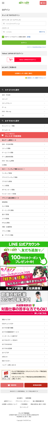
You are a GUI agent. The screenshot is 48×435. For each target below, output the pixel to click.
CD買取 (4, 165)
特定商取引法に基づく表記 (24, 416)
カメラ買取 (5, 206)
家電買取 (5, 202)
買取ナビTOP (6, 319)
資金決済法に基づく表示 (38, 404)
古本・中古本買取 (7, 144)
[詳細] (29, 37)
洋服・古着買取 (7, 227)
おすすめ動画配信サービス (10, 332)
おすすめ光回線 (7, 348)
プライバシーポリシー (23, 401)
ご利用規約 (24, 404)
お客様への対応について (9, 404)
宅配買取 (13, 385)
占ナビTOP (5, 353)
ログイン (24, 43)
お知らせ (5, 357)
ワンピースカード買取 (9, 194)
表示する (42, 32)
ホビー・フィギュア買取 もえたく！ (13, 169)
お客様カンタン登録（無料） (24, 73)
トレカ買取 (5, 185)
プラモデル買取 (7, 181)
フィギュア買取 (7, 173)
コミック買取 (6, 148)
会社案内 (19, 398)
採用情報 (28, 398)
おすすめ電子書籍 (7, 328)
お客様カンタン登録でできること (36, 78)
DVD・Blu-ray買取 (8, 161)
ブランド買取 (6, 231)
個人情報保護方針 (38, 401)
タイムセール (6, 130)
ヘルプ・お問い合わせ (9, 365)
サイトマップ (24, 407)
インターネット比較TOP (9, 336)
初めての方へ (6, 361)
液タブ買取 (5, 214)
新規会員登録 (37, 385)
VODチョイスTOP (7, 324)
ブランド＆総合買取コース (10, 198)
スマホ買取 (5, 219)
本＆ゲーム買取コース (9, 140)
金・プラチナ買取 (7, 235)
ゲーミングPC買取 (8, 210)
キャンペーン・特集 (8, 126)
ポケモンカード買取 (8, 190)
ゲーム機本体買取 (7, 157)
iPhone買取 (6, 223)
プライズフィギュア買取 (9, 177)
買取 (44, 3)
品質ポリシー (8, 401)
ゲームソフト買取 (7, 152)
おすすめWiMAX (7, 344)
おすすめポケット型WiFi (9, 340)
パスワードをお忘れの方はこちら (36, 47)
